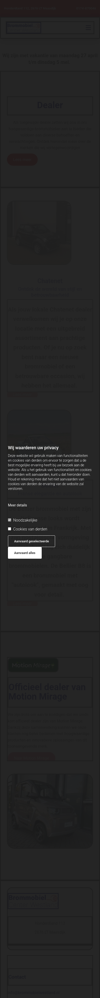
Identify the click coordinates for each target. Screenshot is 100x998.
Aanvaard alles (24, 553)
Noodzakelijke (22, 520)
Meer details (17, 505)
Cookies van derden (27, 529)
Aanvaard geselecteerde (31, 541)
